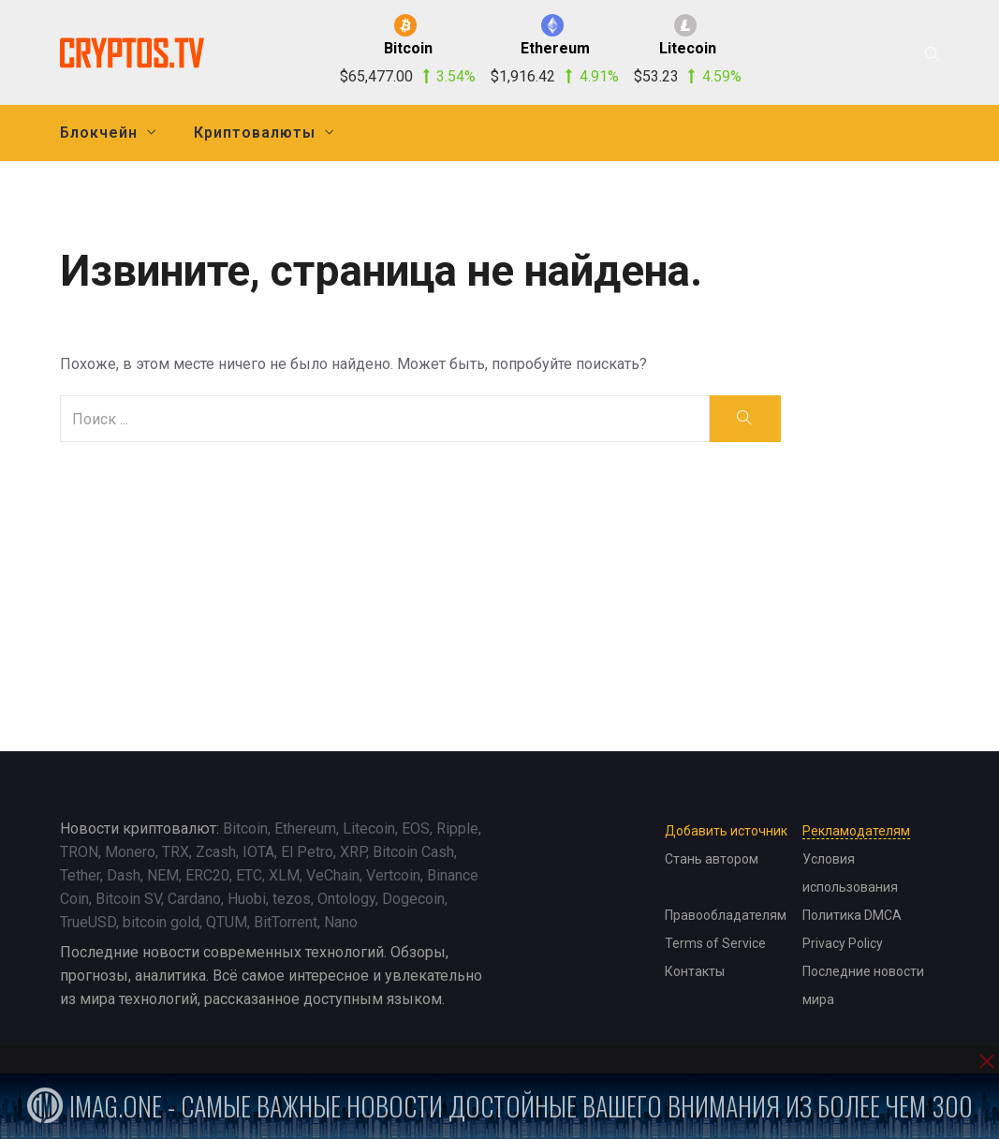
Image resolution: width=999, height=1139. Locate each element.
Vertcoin (393, 875)
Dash (123, 875)
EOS (416, 828)
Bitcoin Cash (413, 852)
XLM (284, 875)
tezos (291, 899)
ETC (249, 875)
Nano (341, 922)
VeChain (333, 875)
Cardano (194, 899)
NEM (163, 875)
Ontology (346, 899)
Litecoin (369, 828)
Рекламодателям (856, 830)
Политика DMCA (852, 915)
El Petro (307, 852)
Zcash (216, 852)
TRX (175, 852)
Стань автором (711, 858)
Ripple (457, 828)
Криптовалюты (255, 132)
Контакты (695, 971)
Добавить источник (726, 830)
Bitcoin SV (128, 899)
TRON (79, 852)
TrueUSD (88, 922)
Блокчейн (99, 132)
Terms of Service (715, 943)
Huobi (247, 899)
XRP (353, 852)
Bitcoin (245, 828)
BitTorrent (285, 922)
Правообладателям (725, 915)
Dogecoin (413, 899)
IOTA (258, 852)
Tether (80, 875)
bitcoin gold (161, 922)
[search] (745, 418)
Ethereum (305, 828)
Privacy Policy (842, 943)
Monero (130, 852)
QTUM (226, 922)
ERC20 (207, 875)
